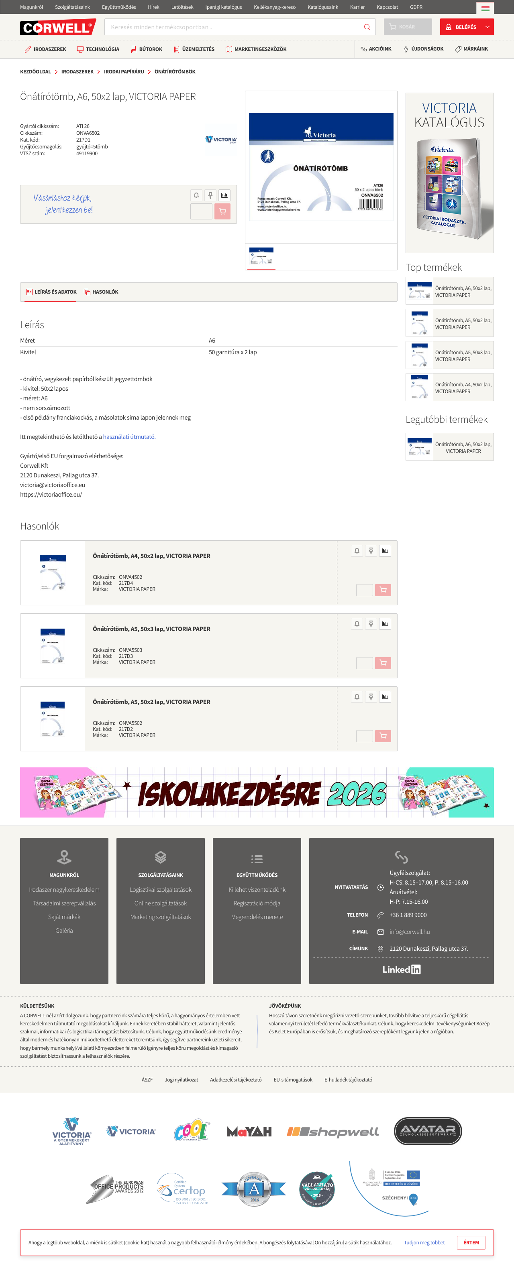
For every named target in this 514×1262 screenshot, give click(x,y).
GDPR (416, 7)
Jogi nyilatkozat (181, 1079)
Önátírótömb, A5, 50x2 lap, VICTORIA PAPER (151, 702)
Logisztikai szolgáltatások (161, 890)
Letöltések (182, 7)
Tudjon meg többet (424, 1242)
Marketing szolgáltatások (161, 917)
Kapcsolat (387, 7)
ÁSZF (147, 1079)
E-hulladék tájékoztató (348, 1079)
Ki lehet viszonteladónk (257, 890)
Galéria (64, 931)
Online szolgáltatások (161, 903)
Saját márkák (64, 917)
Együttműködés (119, 7)
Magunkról (31, 7)
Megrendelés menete (257, 917)
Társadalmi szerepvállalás (64, 903)
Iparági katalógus (224, 7)
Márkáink (475, 48)
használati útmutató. (129, 437)
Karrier (357, 7)
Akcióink (380, 48)
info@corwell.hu (410, 932)
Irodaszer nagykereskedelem (64, 890)
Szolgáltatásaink (72, 7)
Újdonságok (427, 48)
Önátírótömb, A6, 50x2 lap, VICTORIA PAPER (463, 291)
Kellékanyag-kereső (275, 7)
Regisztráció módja (257, 903)
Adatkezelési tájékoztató (235, 1079)
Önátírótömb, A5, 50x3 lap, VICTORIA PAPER (151, 629)
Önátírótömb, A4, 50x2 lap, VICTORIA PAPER (151, 556)
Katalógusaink (323, 7)
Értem (471, 1242)
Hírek (153, 7)
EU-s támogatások (293, 1079)
